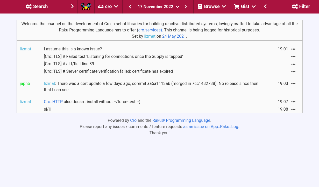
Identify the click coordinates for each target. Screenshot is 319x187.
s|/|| (47, 109)
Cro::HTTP (53, 101)
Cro (133, 120)
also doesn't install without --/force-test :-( (92, 101)
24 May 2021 (174, 36)
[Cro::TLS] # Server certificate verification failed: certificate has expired (108, 71)
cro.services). (150, 30)
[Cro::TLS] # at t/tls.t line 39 (69, 63)
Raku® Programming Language (181, 120)
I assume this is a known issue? (73, 48)
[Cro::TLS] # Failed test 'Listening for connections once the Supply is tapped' (113, 56)
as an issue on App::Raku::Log (210, 126)
